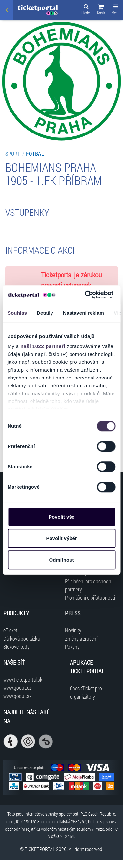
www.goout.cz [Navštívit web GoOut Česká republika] (17, 687)
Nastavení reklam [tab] (83, 313)
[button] (101, 10)
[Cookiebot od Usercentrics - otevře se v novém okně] (85, 294)
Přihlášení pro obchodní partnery (88, 585)
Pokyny (72, 646)
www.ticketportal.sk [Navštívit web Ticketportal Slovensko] (22, 679)
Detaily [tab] (45, 313)
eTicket (10, 630)
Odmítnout (61, 560)
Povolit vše (61, 517)
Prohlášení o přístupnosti (90, 597)
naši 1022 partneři (42, 346)
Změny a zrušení (81, 638)
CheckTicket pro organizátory (86, 692)
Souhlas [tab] (17, 313)
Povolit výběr (61, 538)
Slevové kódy (16, 646)
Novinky (73, 630)
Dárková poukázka (21, 638)
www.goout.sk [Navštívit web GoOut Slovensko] (17, 695)
